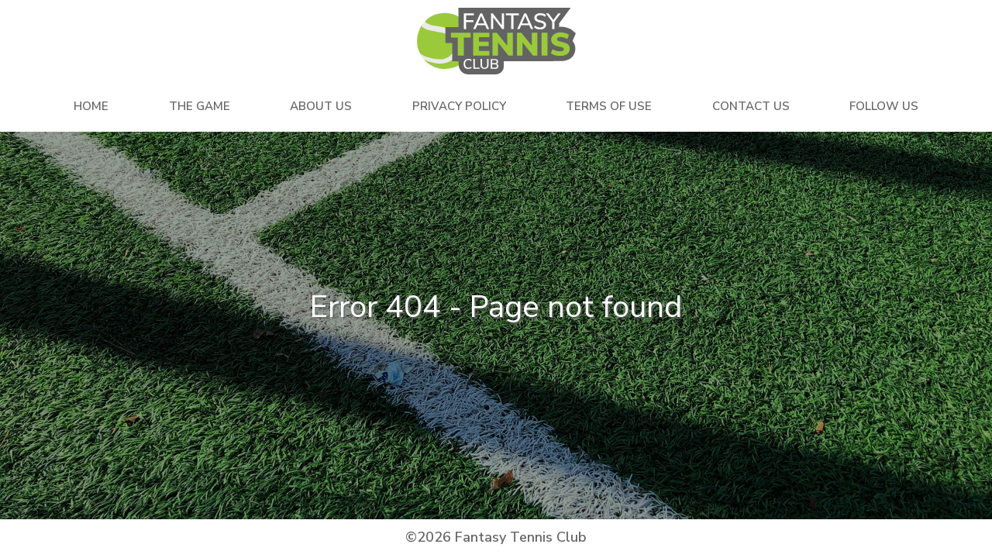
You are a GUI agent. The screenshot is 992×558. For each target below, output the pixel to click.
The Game (199, 106)
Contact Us (751, 106)
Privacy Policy (459, 106)
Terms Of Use (609, 106)
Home (91, 106)
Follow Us (883, 106)
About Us (321, 106)
